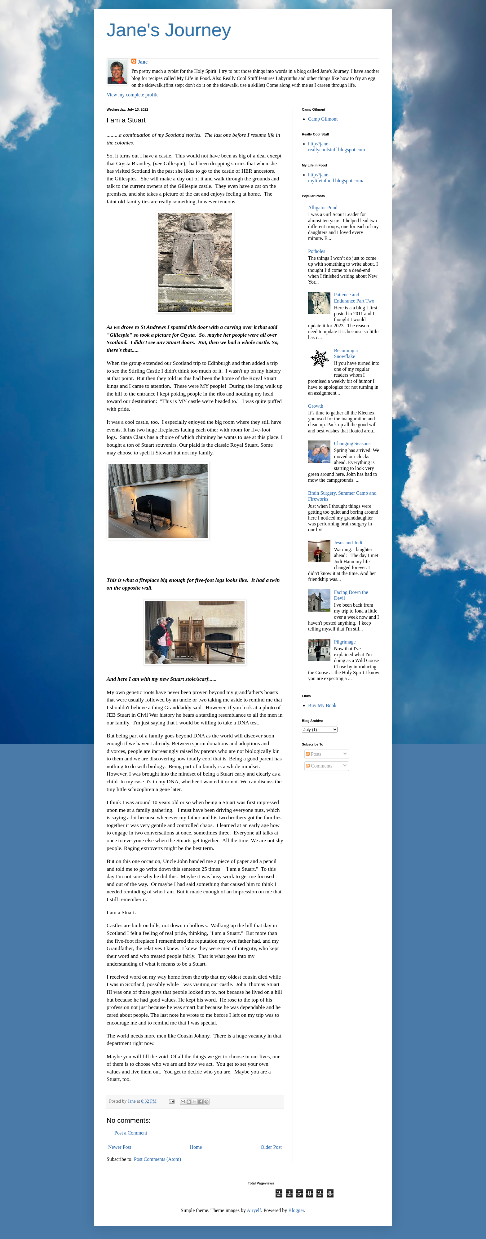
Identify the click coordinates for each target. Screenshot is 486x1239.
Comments (319, 765)
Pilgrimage (345, 641)
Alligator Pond (323, 207)
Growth (315, 406)
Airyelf (254, 1210)
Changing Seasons (352, 443)
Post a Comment (130, 1132)
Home (196, 1147)
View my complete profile (132, 94)
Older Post (271, 1147)
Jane (143, 61)
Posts (313, 754)
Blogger (296, 1210)
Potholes (316, 251)
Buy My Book (322, 705)
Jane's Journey (169, 30)
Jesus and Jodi (348, 542)
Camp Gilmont (323, 119)
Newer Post (119, 1147)
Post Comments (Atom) (157, 1159)
